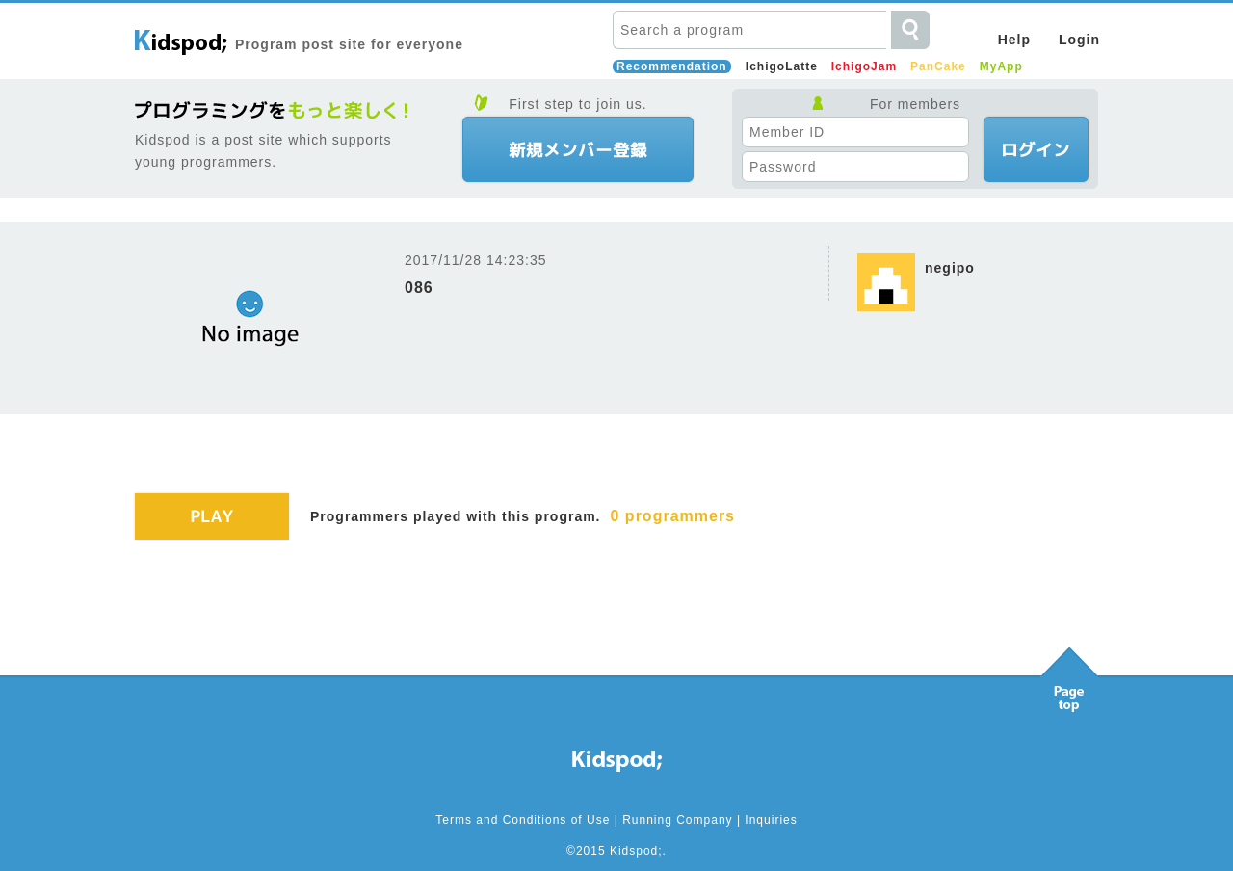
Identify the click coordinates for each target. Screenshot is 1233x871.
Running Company (677, 820)
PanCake (938, 66)
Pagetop (1069, 674)
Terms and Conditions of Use (522, 820)
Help (1014, 39)
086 (419, 287)
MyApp (1001, 66)
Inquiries (771, 820)
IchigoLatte (782, 66)
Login (1079, 39)
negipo (950, 268)
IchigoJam (864, 66)
